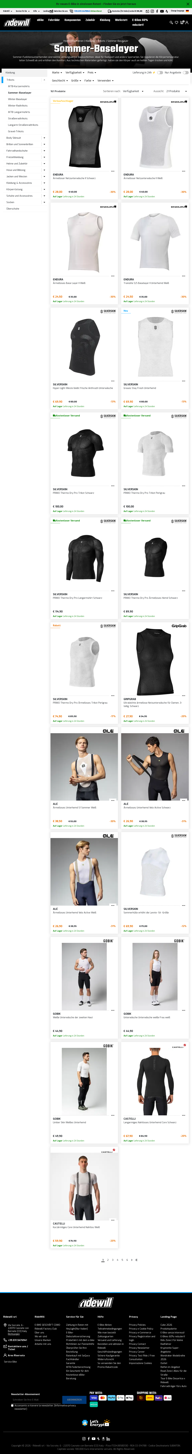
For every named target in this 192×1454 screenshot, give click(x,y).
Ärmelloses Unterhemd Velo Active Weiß (74, 912)
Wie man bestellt (107, 1332)
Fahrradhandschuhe (17, 150)
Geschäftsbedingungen (110, 1351)
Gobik (57, 1013)
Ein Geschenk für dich (77, 1371)
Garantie (70, 1363)
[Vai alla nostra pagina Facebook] (89, 1439)
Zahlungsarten (105, 1336)
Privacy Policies (137, 1324)
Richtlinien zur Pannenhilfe (80, 1344)
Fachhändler (72, 1359)
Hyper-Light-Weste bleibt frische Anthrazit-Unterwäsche (83, 388)
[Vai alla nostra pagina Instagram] (84, 1439)
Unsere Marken (43, 1340)
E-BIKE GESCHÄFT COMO (47, 1324)
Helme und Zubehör (17, 163)
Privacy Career (137, 1351)
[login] (187, 22)
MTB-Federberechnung (78, 1367)
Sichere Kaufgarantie (109, 1355)
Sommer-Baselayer (117, 41)
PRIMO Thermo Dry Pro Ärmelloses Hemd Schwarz (151, 598)
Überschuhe (12, 208)
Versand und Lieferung (109, 1340)
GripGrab (130, 699)
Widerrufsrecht (106, 1359)
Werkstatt (121, 20)
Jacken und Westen (16, 176)
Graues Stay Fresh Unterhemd (140, 388)
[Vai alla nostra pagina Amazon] (103, 1439)
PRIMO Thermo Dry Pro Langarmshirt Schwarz (77, 598)
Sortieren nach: (112, 91)
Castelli (130, 1118)
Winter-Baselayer (17, 99)
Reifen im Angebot (170, 1367)
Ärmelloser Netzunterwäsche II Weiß (143, 178)
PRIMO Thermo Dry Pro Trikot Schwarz (73, 493)
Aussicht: (158, 91)
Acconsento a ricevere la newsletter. (45, 1407)
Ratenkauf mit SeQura (78, 1355)
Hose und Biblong (15, 170)
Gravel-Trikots (16, 131)
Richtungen (14, 1334)
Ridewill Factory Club (46, 1328)
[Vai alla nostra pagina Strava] (98, 1439)
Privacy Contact (137, 1344)
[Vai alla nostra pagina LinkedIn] (108, 1439)
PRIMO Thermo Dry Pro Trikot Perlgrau (144, 493)
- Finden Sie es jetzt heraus (119, 4)
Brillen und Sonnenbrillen (19, 144)
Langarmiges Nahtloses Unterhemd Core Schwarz (150, 1122)
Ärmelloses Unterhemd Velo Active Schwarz (147, 807)
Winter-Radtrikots (18, 105)
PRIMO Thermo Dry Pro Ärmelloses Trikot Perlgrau (80, 702)
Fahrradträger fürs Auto (174, 1386)
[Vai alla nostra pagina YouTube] (94, 1439)
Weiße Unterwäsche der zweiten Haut (73, 1017)
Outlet (164, 1363)
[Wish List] (176, 22)
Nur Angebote (173, 72)
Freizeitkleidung (15, 157)
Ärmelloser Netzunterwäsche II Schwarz (74, 178)
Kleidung (105, 20)
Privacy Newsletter (139, 1347)
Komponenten (73, 20)
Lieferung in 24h (142, 72)
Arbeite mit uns (43, 1344)
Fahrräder (54, 20)
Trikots (101, 41)
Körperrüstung (14, 189)
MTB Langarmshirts (19, 112)
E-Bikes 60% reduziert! (140, 22)
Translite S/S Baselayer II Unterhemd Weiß (146, 283)
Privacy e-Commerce (140, 1332)
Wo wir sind (41, 1336)
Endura (58, 174)
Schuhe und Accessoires (19, 195)
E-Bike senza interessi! (172, 1332)
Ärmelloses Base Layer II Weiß (69, 283)
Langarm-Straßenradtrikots (23, 125)
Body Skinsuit (13, 137)
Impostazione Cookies (140, 1363)
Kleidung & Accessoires (19, 183)
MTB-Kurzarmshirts (19, 86)
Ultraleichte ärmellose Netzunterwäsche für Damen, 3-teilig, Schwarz (153, 704)
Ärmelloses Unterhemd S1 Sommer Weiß (74, 807)
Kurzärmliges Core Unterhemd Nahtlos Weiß (76, 1227)
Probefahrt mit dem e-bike (80, 1340)
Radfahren (77, 41)
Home (67, 41)
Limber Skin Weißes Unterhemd (69, 1122)
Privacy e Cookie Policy (141, 1328)
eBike (40, 20)
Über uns (39, 1332)
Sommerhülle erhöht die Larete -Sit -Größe (146, 912)
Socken (10, 202)
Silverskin (60, 384)
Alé (55, 804)
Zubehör (90, 20)
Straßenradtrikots (18, 118)
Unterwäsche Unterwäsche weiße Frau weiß (147, 1017)
